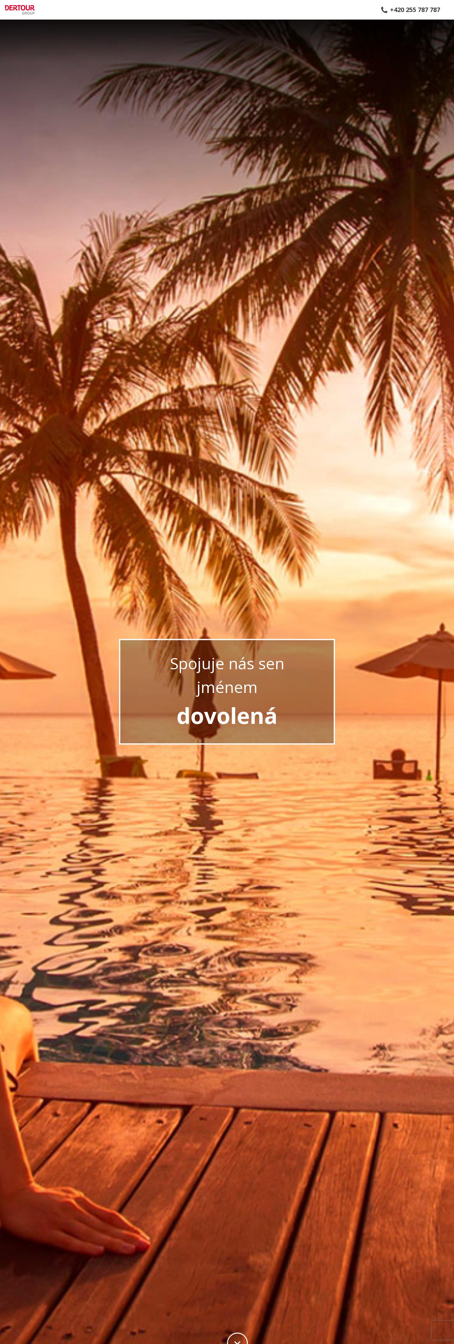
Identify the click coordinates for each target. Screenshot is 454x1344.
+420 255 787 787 (415, 10)
